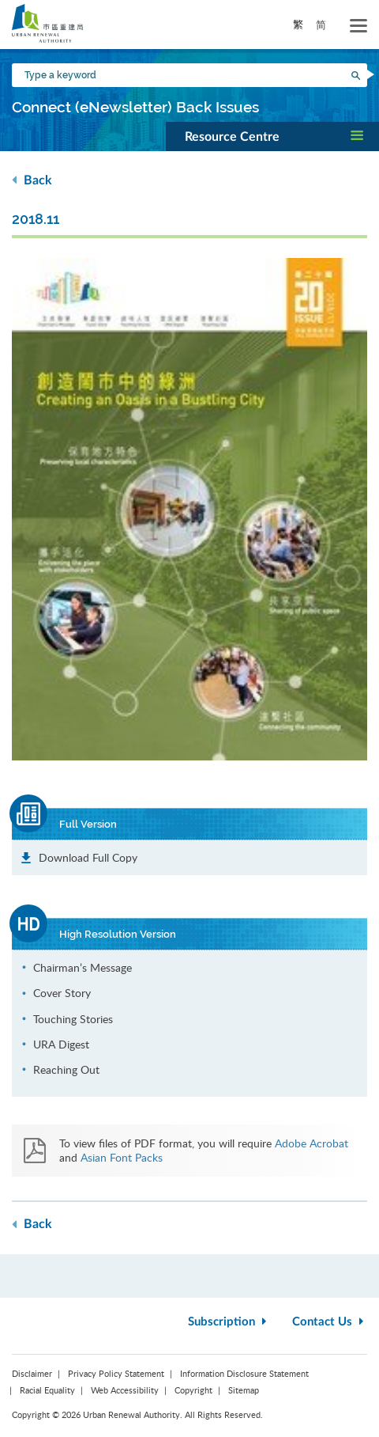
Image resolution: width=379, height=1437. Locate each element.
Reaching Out (66, 1069)
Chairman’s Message (82, 967)
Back (32, 180)
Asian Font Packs (122, 1157)
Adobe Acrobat (311, 1143)
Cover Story (62, 992)
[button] (272, 136)
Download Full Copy (88, 857)
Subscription (229, 1322)
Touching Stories (73, 1018)
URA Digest (61, 1044)
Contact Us (329, 1322)
